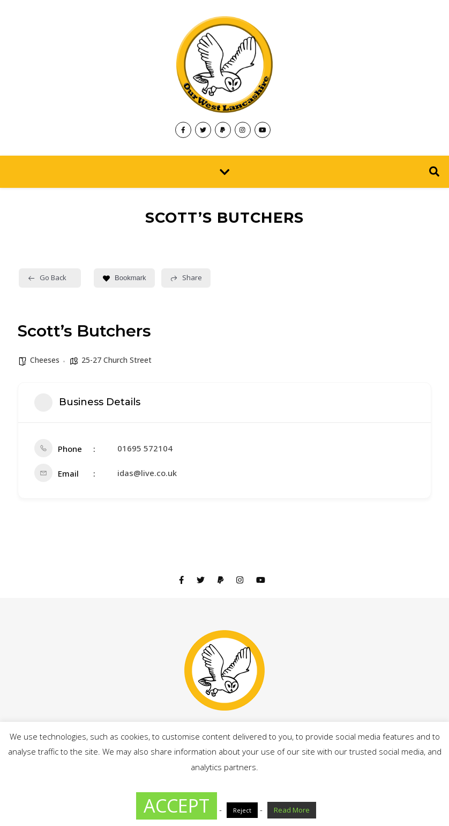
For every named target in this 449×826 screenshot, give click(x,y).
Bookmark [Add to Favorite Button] (124, 278)
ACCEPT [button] (176, 805)
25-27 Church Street (116, 360)
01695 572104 (145, 448)
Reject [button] (242, 810)
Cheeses (44, 360)
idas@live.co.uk (147, 472)
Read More (292, 810)
